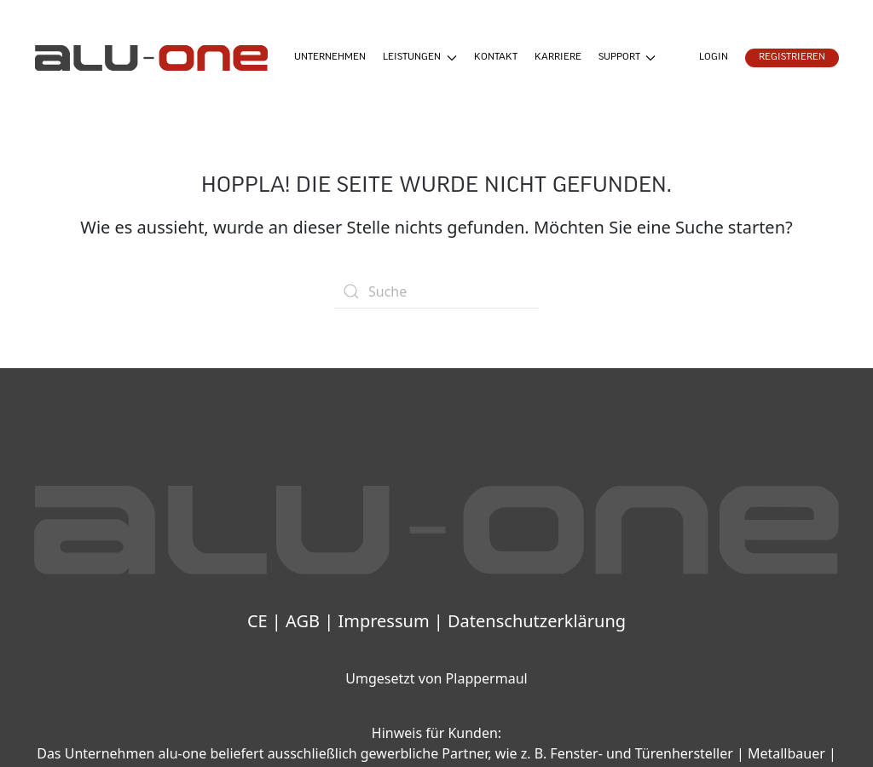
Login (713, 57)
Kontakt (495, 57)
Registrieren (792, 57)
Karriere (558, 57)
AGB (303, 620)
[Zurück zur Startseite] (151, 58)
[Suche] (436, 291)
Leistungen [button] (420, 58)
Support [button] (627, 58)
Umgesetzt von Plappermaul (436, 678)
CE (257, 620)
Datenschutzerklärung (537, 620)
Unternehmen (330, 57)
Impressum (383, 620)
